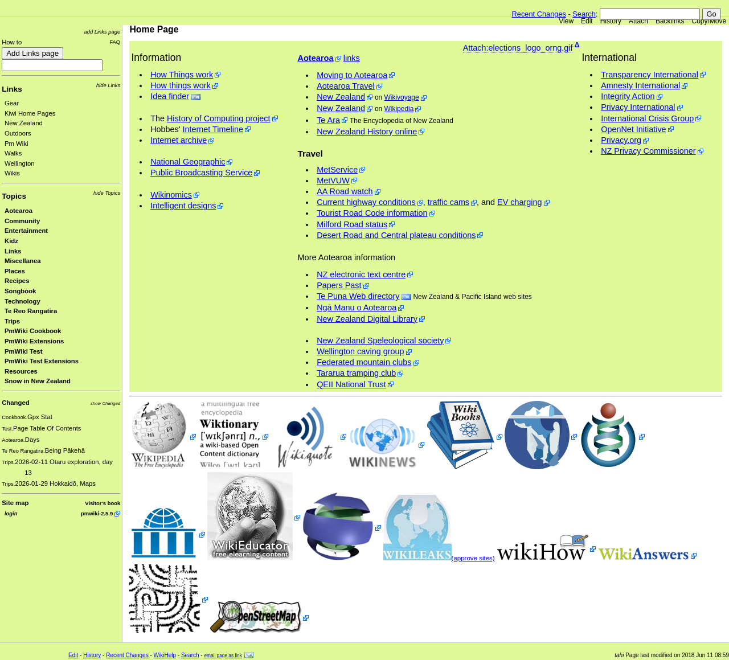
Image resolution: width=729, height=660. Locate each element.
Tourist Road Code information (372, 213)
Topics (14, 196)
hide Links (108, 85)
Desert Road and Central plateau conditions (396, 235)
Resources (21, 371)
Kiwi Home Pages (30, 113)
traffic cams (448, 202)
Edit (587, 21)
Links (12, 89)
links (351, 58)
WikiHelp (165, 655)
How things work (180, 85)
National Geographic (187, 161)
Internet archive (178, 140)
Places (15, 271)
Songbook (20, 291)
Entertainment (26, 230)
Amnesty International (640, 85)
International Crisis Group (647, 118)
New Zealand (24, 123)
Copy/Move (709, 21)
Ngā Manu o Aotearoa (356, 307)
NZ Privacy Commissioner (648, 150)
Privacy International (638, 107)
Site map (15, 502)
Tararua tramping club (356, 373)
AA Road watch (344, 191)
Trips (12, 321)
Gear (12, 103)
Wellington (20, 163)
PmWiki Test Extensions (42, 361)
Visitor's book (102, 503)
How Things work (181, 74)
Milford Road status (352, 224)
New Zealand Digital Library (367, 318)
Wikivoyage (401, 97)
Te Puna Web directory (358, 296)
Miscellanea (23, 260)
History (610, 21)
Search (584, 14)
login (11, 513)
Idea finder (169, 96)
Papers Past (339, 285)
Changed (15, 402)
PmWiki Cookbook (33, 330)
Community (22, 221)
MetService (337, 169)
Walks (13, 153)
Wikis (12, 173)
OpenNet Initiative (633, 129)
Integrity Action (627, 96)
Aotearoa (18, 210)
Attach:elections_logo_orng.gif (518, 47)
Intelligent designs (183, 205)
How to (12, 42)
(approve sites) (473, 558)
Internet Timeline (213, 129)
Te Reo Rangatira (31, 311)
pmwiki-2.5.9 (97, 513)
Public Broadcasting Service (201, 172)
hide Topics (106, 193)
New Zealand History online (367, 131)
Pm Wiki (16, 143)
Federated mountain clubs (364, 362)
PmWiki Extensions (34, 341)
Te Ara (328, 120)
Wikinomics (171, 194)
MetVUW (333, 180)
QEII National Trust (351, 384)
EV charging (519, 202)
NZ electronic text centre (361, 274)
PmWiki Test (23, 351)
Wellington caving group (360, 351)
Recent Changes (539, 14)
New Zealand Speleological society (380, 340)
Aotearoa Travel (346, 86)
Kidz (11, 240)
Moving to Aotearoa (352, 75)
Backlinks (670, 21)
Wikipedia (399, 109)
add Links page (102, 31)
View (566, 21)
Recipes (17, 280)
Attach (638, 21)
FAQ (114, 42)
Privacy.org (621, 140)
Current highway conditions (366, 202)
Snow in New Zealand (38, 381)
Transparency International (649, 74)
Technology (22, 301)
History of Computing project (219, 118)
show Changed (105, 403)
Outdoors (18, 133)
